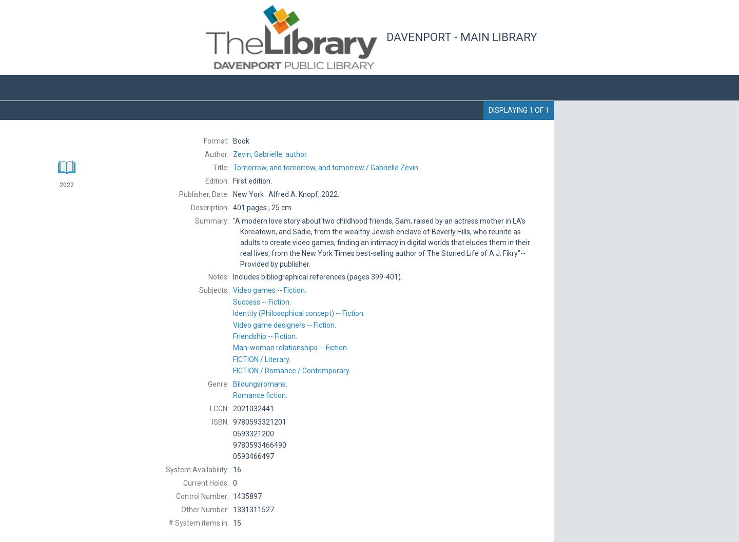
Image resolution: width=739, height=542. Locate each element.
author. (270, 154)
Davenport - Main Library (461, 37)
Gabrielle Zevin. (326, 168)
